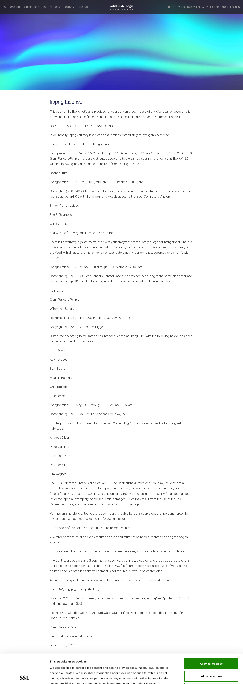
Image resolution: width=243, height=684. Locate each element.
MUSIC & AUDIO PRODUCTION (31, 7)
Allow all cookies (211, 634)
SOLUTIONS (9, 7)
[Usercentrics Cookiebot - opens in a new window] (24, 676)
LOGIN (233, 7)
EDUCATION (202, 7)
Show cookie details (202, 676)
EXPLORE (215, 7)
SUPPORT (172, 7)
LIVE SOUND (55, 7)
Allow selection (211, 646)
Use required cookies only (211, 659)
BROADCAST (70, 7)
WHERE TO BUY (186, 7)
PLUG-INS (83, 7)
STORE (225, 7)
